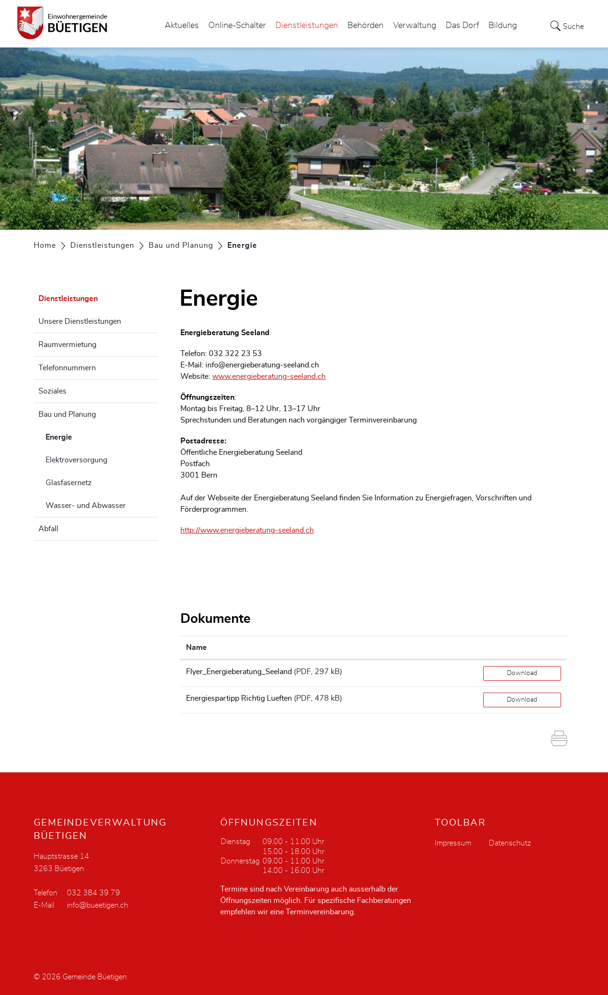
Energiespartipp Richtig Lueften (239, 698)
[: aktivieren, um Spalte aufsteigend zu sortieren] (522, 648)
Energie (83, 436)
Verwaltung (414, 25)
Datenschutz (510, 843)
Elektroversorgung (76, 460)
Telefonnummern (67, 368)
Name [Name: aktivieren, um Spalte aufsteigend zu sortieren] (196, 647)
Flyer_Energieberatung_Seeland (239, 672)
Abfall (48, 529)
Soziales (52, 391)
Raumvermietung (67, 344)
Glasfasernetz (69, 483)
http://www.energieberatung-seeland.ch (247, 530)
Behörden (365, 25)
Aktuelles (182, 25)
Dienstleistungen (306, 25)
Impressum (453, 843)
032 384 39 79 (93, 893)
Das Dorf (462, 25)
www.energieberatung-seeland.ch (269, 376)
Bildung (502, 25)
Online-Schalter (237, 25)
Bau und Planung (67, 414)
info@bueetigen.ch (97, 905)
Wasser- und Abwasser (86, 505)
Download (522, 673)
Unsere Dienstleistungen (79, 321)
